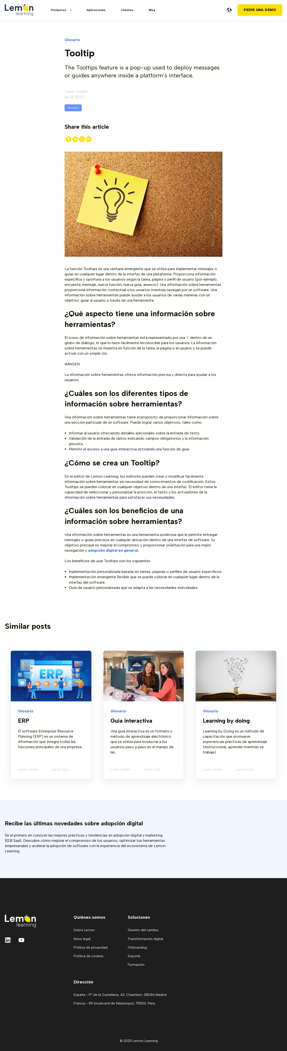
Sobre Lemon (84, 930)
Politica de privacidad (91, 947)
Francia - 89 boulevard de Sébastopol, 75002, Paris (114, 1003)
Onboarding (137, 947)
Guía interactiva (131, 720)
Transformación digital (145, 939)
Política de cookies (89, 956)
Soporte (134, 956)
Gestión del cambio (143, 930)
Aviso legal (82, 939)
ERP (23, 720)
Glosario (73, 107)
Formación (136, 965)
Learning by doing (226, 720)
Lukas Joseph (76, 91)
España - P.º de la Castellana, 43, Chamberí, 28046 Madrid (120, 995)
